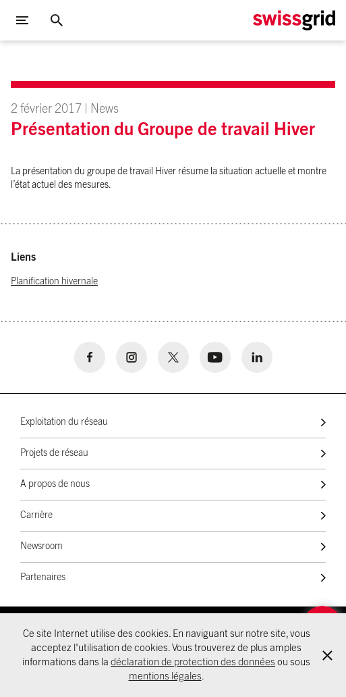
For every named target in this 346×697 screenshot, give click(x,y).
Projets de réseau (54, 453)
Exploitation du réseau (64, 422)
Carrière (36, 515)
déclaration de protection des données (193, 662)
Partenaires (42, 577)
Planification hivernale (54, 281)
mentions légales (165, 676)
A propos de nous (55, 484)
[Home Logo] (294, 20)
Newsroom (41, 546)
